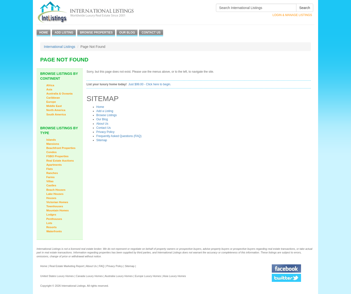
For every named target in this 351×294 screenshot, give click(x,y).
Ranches (52, 173)
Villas (50, 181)
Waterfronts (54, 231)
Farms (50, 177)
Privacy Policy (105, 132)
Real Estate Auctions (60, 160)
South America (56, 114)
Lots (49, 223)
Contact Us (151, 32)
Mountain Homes (57, 210)
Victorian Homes (57, 202)
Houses (51, 198)
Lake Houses (54, 193)
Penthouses (54, 218)
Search (304, 8)
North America (55, 110)
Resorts (51, 227)
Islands (51, 139)
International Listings (59, 47)
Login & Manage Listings (292, 15)
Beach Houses (56, 189)
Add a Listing (104, 111)
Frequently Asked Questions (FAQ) (118, 136)
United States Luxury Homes (57, 276)
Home (43, 32)
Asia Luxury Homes (174, 276)
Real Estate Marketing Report (66, 266)
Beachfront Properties (61, 148)
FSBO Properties (57, 156)
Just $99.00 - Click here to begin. (149, 84)
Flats (49, 168)
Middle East (54, 105)
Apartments (54, 164)
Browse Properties (96, 32)
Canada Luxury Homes (89, 276)
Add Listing (64, 32)
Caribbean (53, 97)
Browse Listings (106, 115)
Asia (49, 89)
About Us (102, 123)
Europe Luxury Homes (148, 276)
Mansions (52, 143)
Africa (50, 85)
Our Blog (127, 32)
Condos (51, 152)
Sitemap (101, 140)
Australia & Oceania (59, 93)
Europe (51, 101)
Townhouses (54, 206)
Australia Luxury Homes (119, 276)
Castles (51, 185)
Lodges (51, 214)
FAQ (101, 266)
